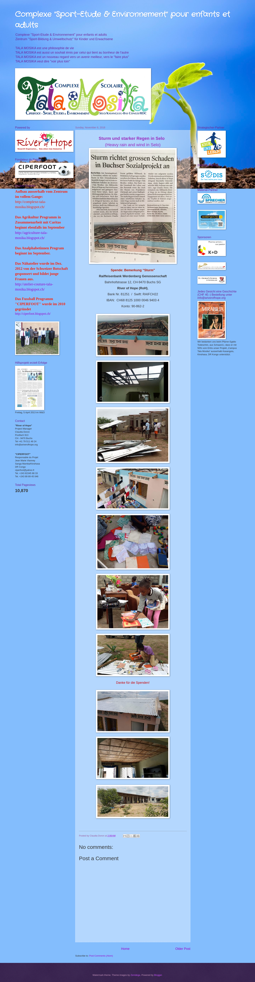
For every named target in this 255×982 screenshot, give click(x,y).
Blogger (158, 975)
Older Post (182, 949)
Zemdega (135, 975)
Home (125, 949)
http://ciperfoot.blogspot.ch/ (33, 313)
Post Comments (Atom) (101, 955)
